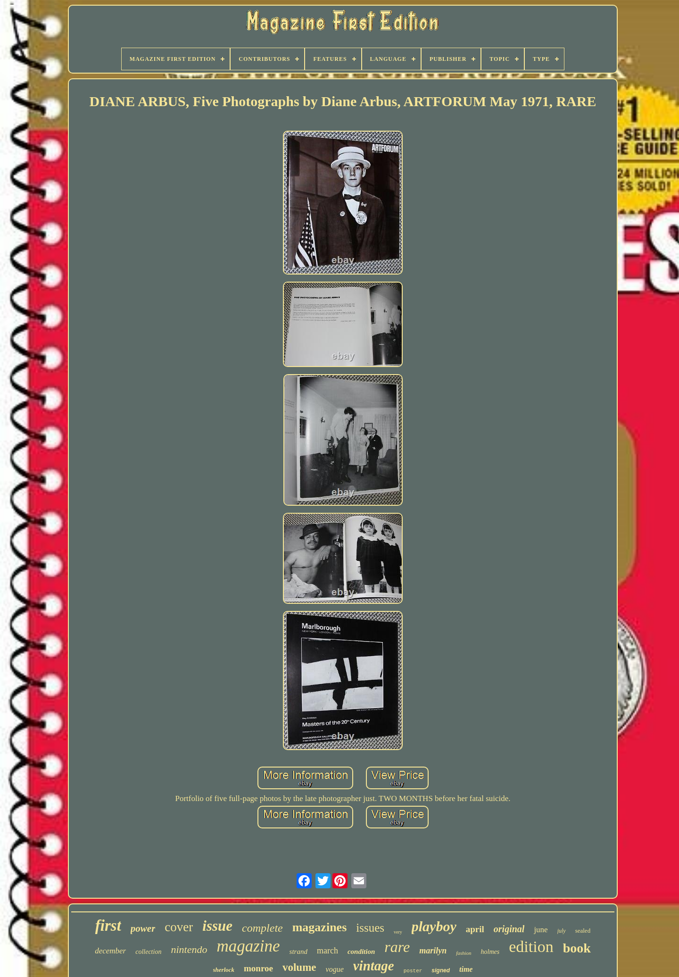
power (143, 928)
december (110, 950)
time (465, 969)
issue (217, 926)
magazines (319, 927)
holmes (490, 951)
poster (413, 971)
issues (370, 927)
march (327, 950)
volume (299, 967)
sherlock (224, 969)
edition (531, 946)
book (577, 948)
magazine (248, 946)
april (475, 929)
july (561, 930)
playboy (434, 926)
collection (148, 951)
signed (440, 970)
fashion (463, 953)
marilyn (433, 950)
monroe (258, 968)
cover (179, 927)
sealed (582, 930)
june (540, 929)
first (108, 925)
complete (262, 928)
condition (361, 951)
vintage (373, 965)
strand (298, 951)
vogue (335, 969)
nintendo (189, 949)
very (398, 932)
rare (397, 946)
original (509, 929)
